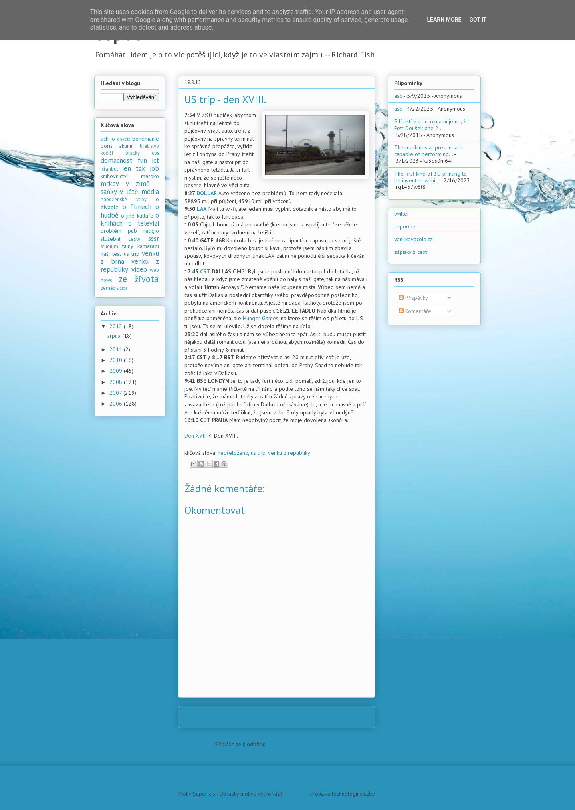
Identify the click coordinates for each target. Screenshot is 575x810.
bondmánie (145, 138)
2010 (116, 360)
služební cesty (121, 238)
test (116, 253)
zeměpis (110, 288)
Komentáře (415, 311)
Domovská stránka (253, 716)
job (154, 168)
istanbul (109, 169)
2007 (116, 392)
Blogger (385, 793)
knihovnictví (114, 176)
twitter (401, 213)
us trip (258, 452)
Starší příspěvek (345, 716)
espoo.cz (405, 226)
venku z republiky (289, 452)
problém (111, 230)
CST (205, 271)
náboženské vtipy (124, 199)
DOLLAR (206, 193)
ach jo (108, 138)
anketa (124, 139)
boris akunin (117, 145)
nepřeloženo (233, 452)
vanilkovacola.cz (413, 239)
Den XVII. (195, 435)
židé (124, 288)
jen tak (133, 168)
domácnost (116, 160)
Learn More (444, 19)
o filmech (137, 206)
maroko (150, 176)
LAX (202, 208)
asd (398, 95)
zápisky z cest (410, 251)
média (150, 191)
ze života (139, 279)
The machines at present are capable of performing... (428, 151)
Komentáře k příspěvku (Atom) (302, 744)
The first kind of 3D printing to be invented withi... (430, 177)
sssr (153, 238)
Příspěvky (413, 297)
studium (109, 246)
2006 (116, 403)
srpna (114, 335)
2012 (116, 326)
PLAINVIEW (297, 793)
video (139, 269)
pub (132, 230)
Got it (477, 19)
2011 (116, 349)
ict (155, 160)
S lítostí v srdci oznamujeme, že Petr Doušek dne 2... (431, 125)
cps (155, 153)
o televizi (143, 223)
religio (151, 230)
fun (142, 160)
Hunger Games (260, 318)
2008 (116, 382)
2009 (116, 370)
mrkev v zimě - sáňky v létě (130, 187)
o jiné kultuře (137, 215)
